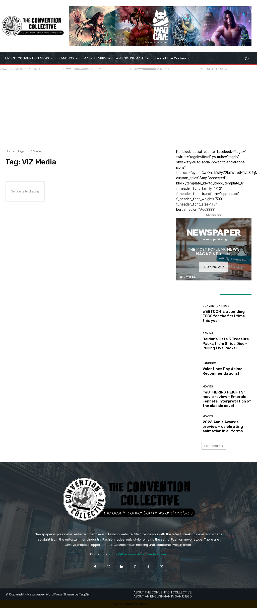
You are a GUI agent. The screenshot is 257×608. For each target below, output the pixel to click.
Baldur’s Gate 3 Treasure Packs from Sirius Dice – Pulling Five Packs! (226, 343)
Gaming (208, 333)
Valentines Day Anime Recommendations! (222, 371)
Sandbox (209, 363)
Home (10, 151)
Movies (208, 386)
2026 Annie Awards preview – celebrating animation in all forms (223, 426)
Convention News (216, 306)
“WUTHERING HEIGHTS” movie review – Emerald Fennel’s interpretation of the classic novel (227, 399)
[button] (246, 58)
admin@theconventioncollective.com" (138, 554)
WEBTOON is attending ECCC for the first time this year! (224, 316)
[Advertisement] (128, 105)
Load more (214, 446)
